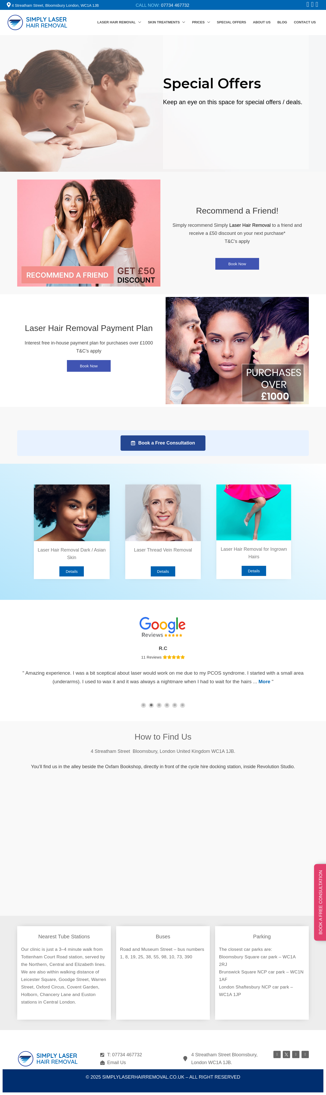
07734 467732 (175, 5)
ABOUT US (262, 22)
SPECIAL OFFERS (231, 22)
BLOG (282, 22)
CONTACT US (305, 22)
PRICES (198, 22)
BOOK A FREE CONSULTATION (320, 902)
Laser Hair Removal (250, 225)
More (264, 681)
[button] (237, 264)
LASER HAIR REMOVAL (116, 22)
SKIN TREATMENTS (164, 22)
